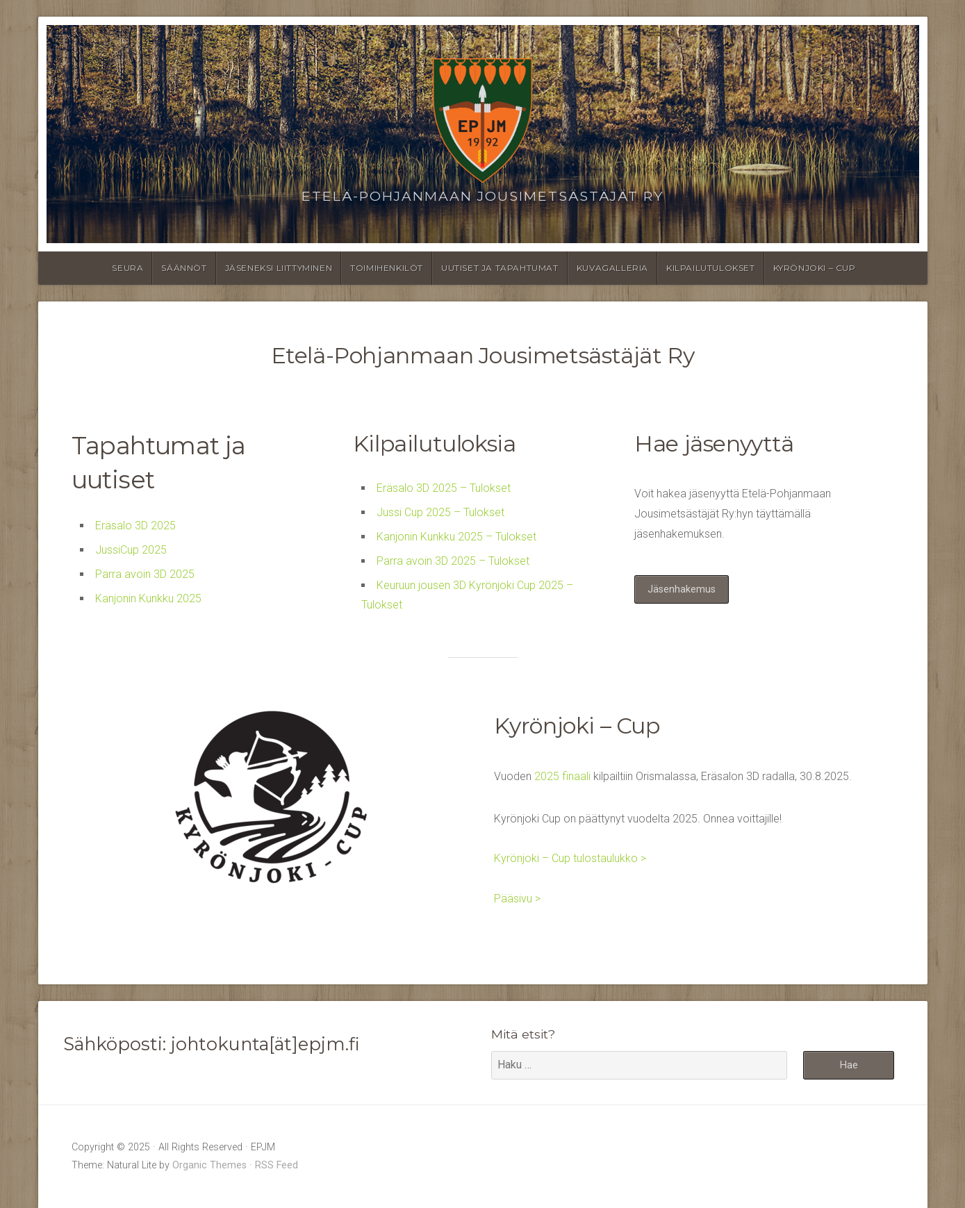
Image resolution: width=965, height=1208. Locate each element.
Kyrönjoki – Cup (814, 268)
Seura (127, 268)
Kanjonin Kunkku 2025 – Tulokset (456, 536)
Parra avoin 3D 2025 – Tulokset (453, 561)
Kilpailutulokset (710, 268)
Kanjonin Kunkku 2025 (148, 598)
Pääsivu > (517, 898)
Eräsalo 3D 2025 (135, 525)
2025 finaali (562, 776)
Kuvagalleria (612, 268)
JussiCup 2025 (131, 549)
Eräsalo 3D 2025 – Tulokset (444, 488)
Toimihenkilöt (386, 268)
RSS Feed (276, 1165)
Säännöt (183, 268)
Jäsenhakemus (682, 589)
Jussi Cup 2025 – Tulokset (440, 512)
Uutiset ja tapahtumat (500, 268)
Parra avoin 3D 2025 (145, 574)
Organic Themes (209, 1165)
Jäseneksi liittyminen (279, 268)
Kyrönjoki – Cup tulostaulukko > (570, 858)
